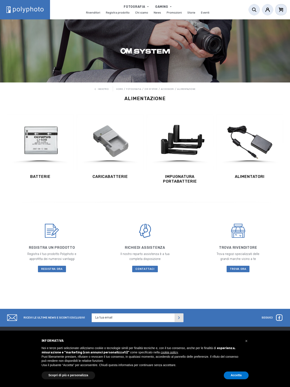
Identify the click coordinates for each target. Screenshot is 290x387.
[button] (246, 340)
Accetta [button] (236, 375)
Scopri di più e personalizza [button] (68, 375)
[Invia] (179, 317)
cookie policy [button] (169, 352)
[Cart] (281, 9)
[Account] (267, 9)
